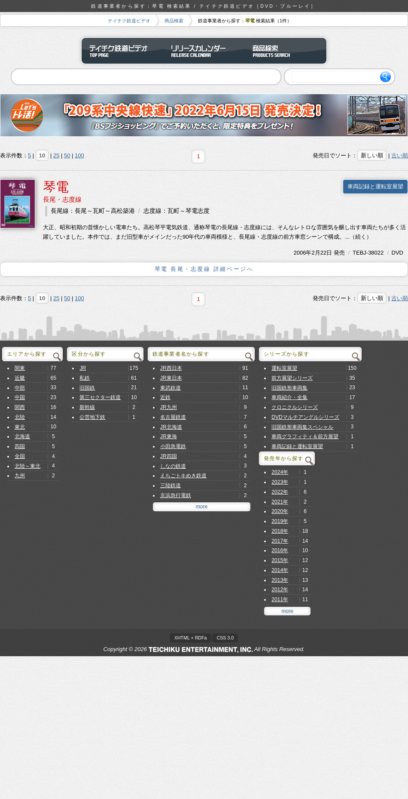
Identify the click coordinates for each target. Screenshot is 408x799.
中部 (20, 388)
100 (79, 155)
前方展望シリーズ (292, 378)
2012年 (279, 590)
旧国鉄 (87, 388)
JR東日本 (171, 378)
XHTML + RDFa (190, 637)
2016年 (279, 550)
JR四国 (168, 456)
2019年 (279, 521)
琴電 (56, 187)
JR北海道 (171, 427)
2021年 (279, 502)
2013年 (279, 580)
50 (67, 155)
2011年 (279, 599)
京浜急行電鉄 (175, 495)
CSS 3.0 (225, 637)
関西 (20, 407)
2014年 (279, 570)
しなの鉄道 (173, 466)
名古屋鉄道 (173, 417)
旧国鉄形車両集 (289, 388)
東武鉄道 (170, 388)
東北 (20, 427)
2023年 (279, 482)
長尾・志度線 (62, 199)
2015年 (279, 560)
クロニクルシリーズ (294, 407)
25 (56, 155)
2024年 (279, 472)
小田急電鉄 (173, 446)
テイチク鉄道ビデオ (129, 20)
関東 (20, 368)
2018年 (279, 531)
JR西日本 (171, 368)
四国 (20, 446)
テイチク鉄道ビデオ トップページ (122, 51)
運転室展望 (284, 368)
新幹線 (87, 407)
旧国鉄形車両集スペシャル (302, 427)
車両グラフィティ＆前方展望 (304, 436)
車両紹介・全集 (289, 397)
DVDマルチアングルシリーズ (305, 417)
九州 (20, 476)
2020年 (279, 511)
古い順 (399, 155)
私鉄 (84, 378)
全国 (20, 456)
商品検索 (173, 20)
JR (82, 368)
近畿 (20, 378)
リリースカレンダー (204, 51)
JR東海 (168, 436)
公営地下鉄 (92, 417)
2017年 (279, 541)
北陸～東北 (27, 466)
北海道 (22, 436)
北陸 (20, 417)
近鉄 (165, 397)
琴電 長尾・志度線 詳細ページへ (204, 269)
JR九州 (168, 407)
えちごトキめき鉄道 (183, 476)
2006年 (303, 252)
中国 (20, 397)
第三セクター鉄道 (100, 397)
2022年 (279, 492)
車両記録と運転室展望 (375, 186)
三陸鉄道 (170, 485)
